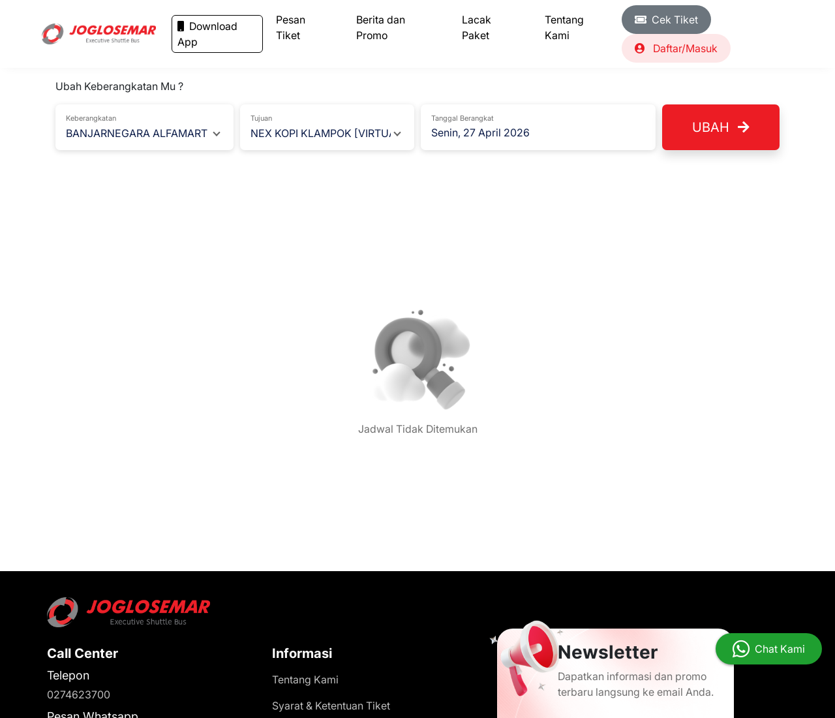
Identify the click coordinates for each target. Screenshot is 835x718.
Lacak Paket (476, 27)
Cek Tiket (666, 19)
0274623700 (78, 694)
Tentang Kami (564, 27)
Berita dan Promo (380, 27)
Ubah (721, 127)
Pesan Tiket (290, 27)
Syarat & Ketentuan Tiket (331, 705)
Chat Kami (780, 648)
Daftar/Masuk (676, 48)
